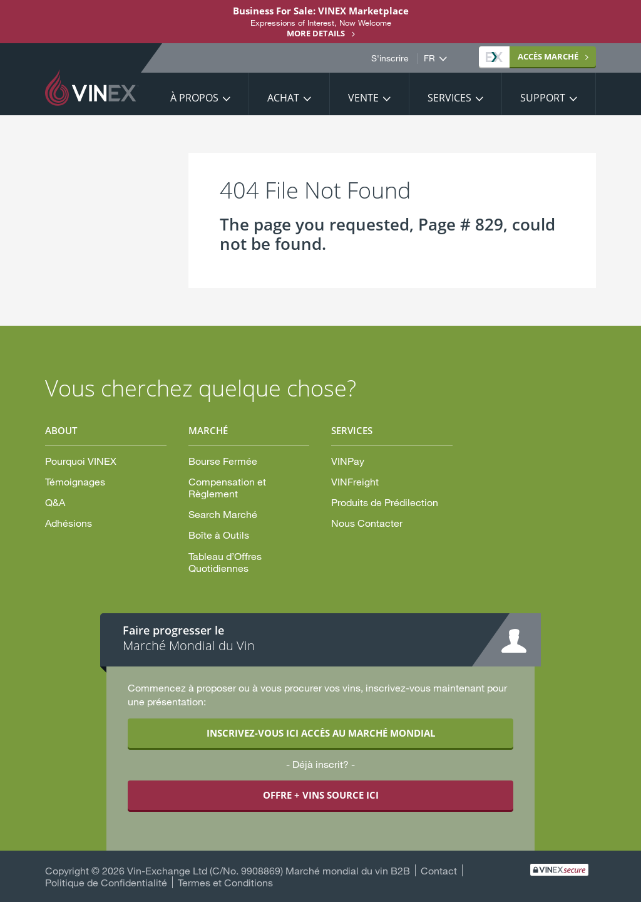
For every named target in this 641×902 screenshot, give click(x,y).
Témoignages (75, 481)
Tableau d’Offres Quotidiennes (225, 562)
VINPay (347, 461)
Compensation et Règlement (227, 487)
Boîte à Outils (218, 535)
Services (449, 98)
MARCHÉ (532, 56)
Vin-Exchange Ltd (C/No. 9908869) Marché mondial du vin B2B (268, 870)
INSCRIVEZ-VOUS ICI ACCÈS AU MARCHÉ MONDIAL (321, 733)
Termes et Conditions (225, 882)
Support (542, 98)
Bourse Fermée (222, 461)
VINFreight (355, 481)
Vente (363, 98)
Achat (283, 98)
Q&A (55, 502)
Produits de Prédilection (384, 502)
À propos (194, 98)
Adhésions (68, 523)
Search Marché (222, 514)
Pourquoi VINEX (80, 461)
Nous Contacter (367, 523)
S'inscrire (390, 58)
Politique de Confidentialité (106, 882)
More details (316, 33)
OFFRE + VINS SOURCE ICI (321, 795)
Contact (439, 870)
